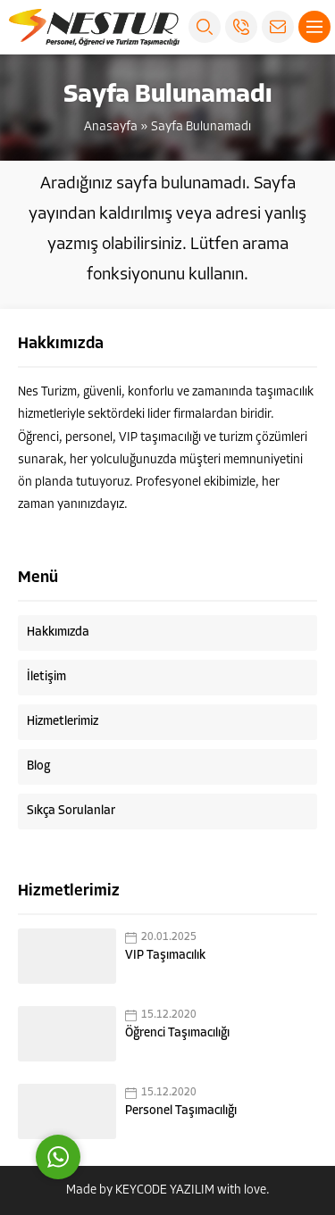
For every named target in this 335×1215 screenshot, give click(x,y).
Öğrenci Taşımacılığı (177, 1033)
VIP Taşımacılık (165, 955)
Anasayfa (111, 127)
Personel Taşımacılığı (181, 1111)
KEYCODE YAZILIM (164, 1190)
